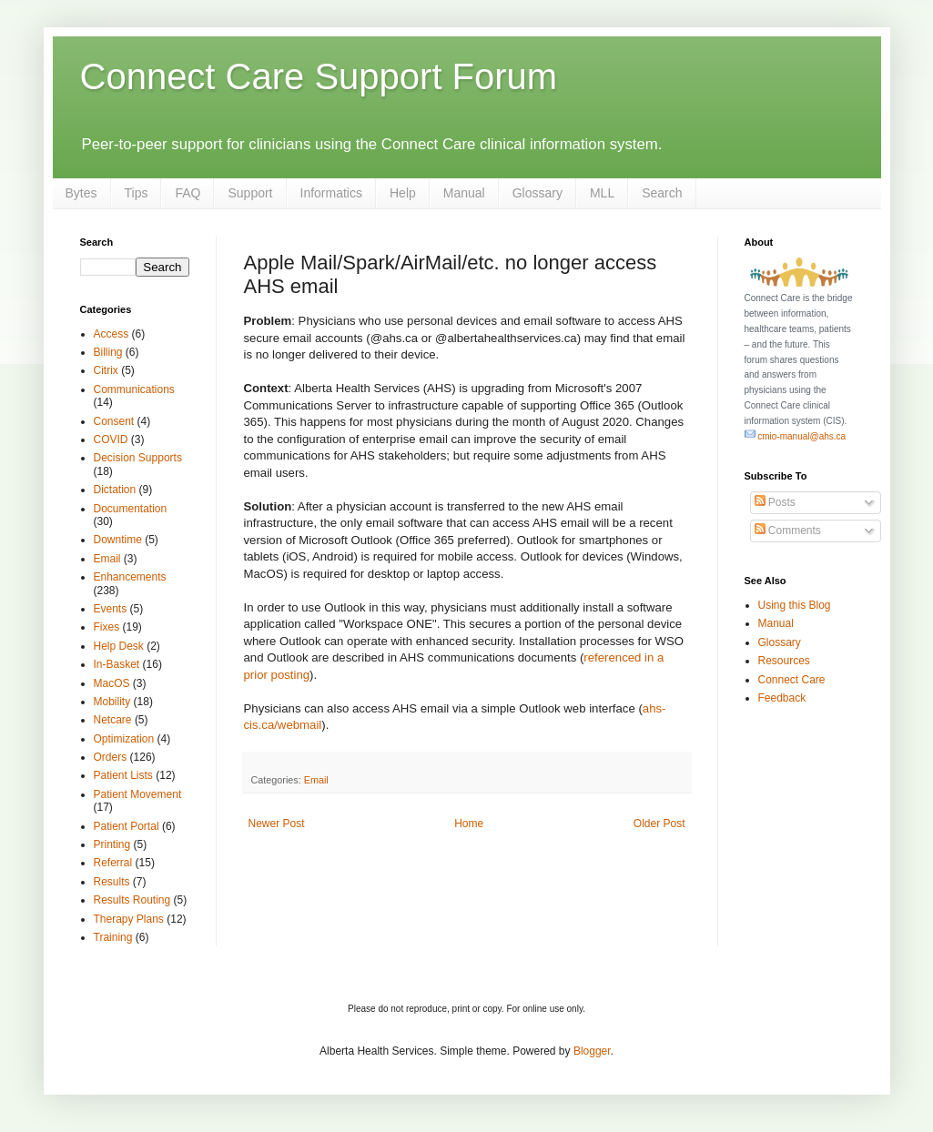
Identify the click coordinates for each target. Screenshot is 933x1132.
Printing (112, 844)
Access (111, 334)
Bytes (81, 193)
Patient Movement (138, 794)
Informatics (331, 193)
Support (250, 193)
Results (112, 881)
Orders (110, 757)
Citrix (106, 370)
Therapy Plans (129, 919)
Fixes (107, 627)
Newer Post (276, 823)
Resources (784, 660)
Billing (108, 352)
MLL (602, 193)
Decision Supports (138, 457)
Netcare (113, 719)
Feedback (782, 698)
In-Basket (117, 664)
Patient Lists (123, 775)
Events (110, 608)
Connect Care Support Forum (319, 76)
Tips (136, 193)
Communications (134, 389)
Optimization (124, 739)
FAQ (187, 193)
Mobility (112, 701)
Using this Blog (794, 605)
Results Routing (132, 900)
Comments (788, 530)
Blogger (592, 1051)
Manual (464, 193)
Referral (113, 862)
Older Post (659, 823)
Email (316, 779)
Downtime (118, 539)
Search (662, 193)
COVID (111, 439)
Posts (775, 502)
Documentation (130, 508)
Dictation (115, 489)
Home (468, 823)
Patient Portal (126, 826)
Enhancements (130, 577)
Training (113, 937)
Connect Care (792, 679)
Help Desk (119, 646)
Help (403, 193)
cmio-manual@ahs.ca (796, 436)
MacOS (112, 683)
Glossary (537, 193)
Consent (114, 421)
